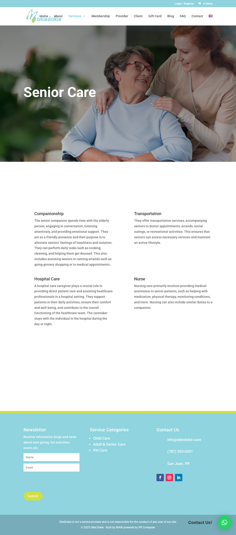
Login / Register (184, 3)
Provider (122, 16)
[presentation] (59, 483)
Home (43, 16)
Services (74, 16)
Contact (197, 16)
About (58, 16)
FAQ (183, 16)
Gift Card (155, 16)
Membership (100, 16)
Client (138, 16)
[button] (224, 522)
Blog (170, 16)
